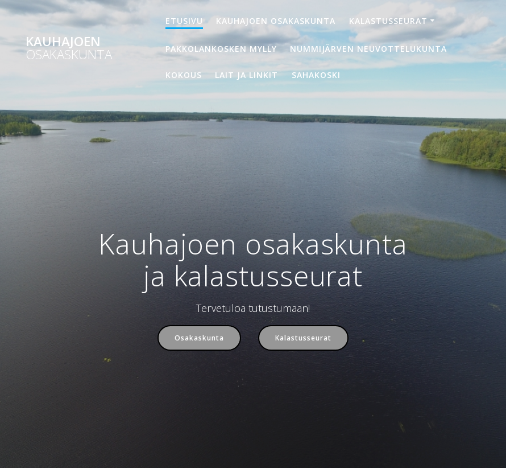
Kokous (183, 74)
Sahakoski (316, 74)
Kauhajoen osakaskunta (275, 20)
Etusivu (184, 20)
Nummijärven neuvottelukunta (368, 48)
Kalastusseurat (388, 20)
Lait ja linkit (246, 74)
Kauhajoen (69, 48)
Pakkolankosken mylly (221, 48)
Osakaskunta (199, 337)
